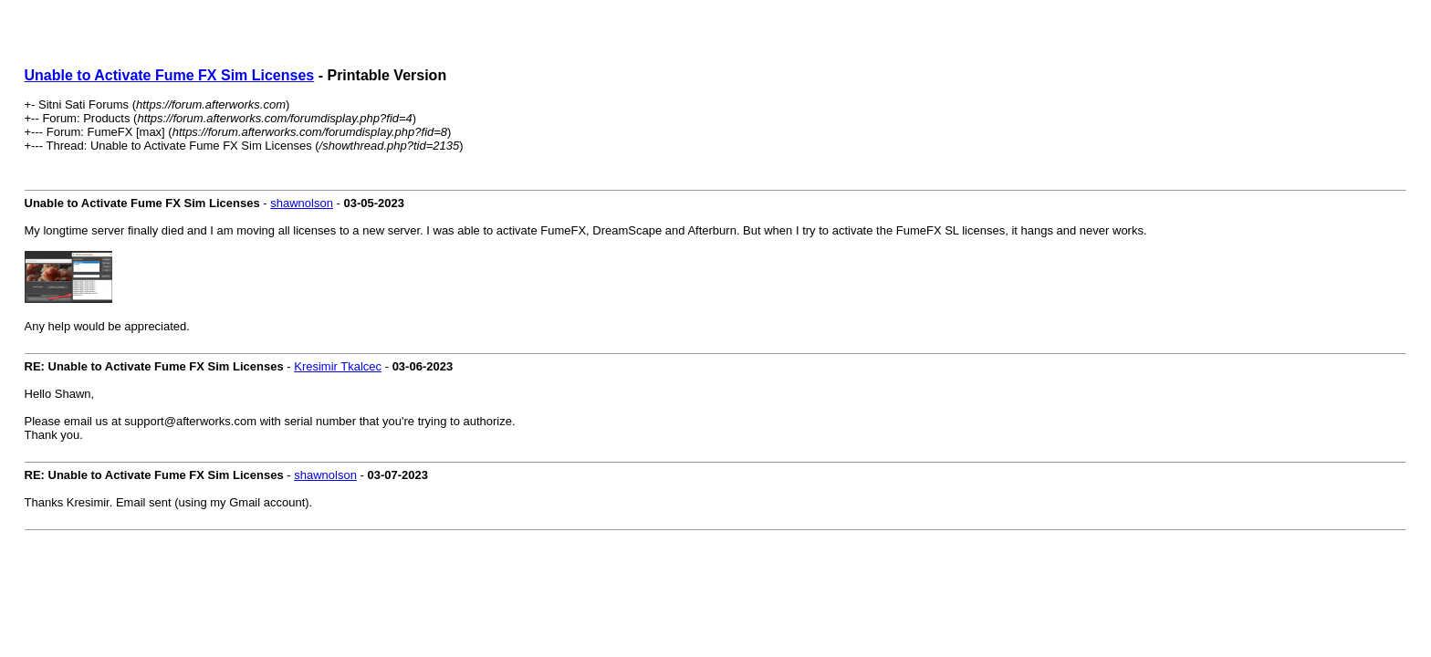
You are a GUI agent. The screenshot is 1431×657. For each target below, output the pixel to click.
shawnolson (301, 203)
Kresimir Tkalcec (337, 366)
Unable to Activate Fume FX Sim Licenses (170, 75)
